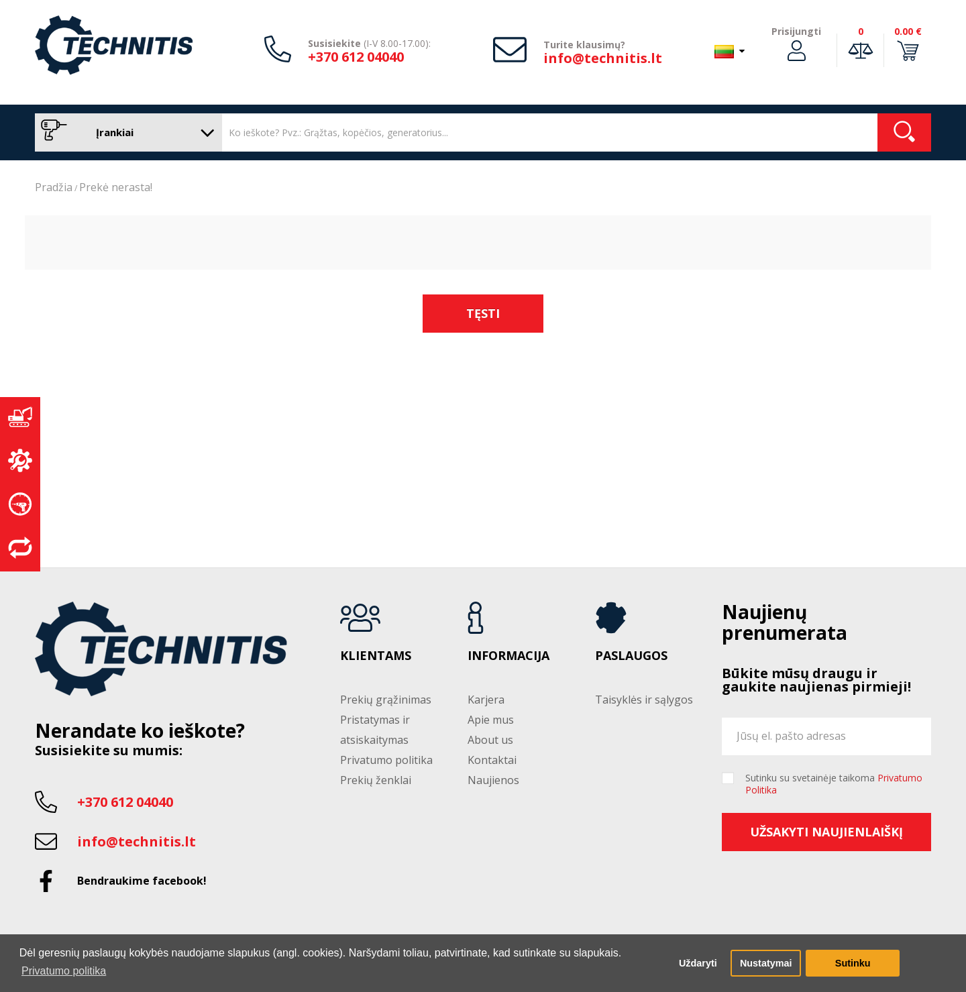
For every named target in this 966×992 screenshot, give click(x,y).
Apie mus (491, 719)
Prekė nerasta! (115, 187)
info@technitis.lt (602, 58)
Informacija (508, 656)
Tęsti (483, 313)
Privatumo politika (386, 760)
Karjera (486, 699)
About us (490, 739)
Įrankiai (125, 132)
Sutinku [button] (853, 963)
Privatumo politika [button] (63, 971)
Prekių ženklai (375, 780)
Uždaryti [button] (698, 963)
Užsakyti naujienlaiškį (826, 832)
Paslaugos (631, 656)
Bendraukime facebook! (142, 880)
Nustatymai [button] (766, 963)
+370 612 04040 (356, 57)
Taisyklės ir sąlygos (644, 699)
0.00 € (908, 31)
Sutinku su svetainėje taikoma (833, 784)
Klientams (375, 656)
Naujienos (493, 780)
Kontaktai (492, 760)
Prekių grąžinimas (385, 699)
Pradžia (53, 187)
